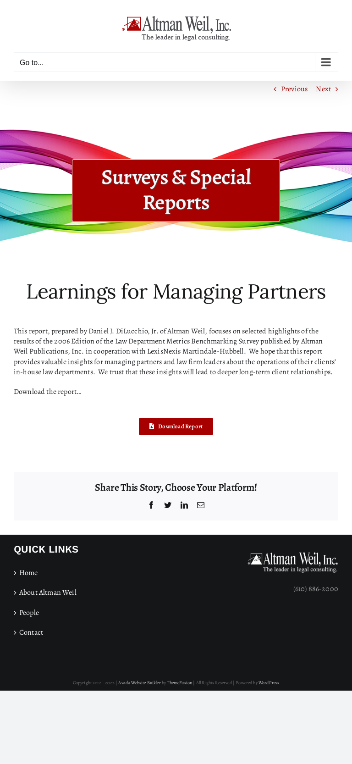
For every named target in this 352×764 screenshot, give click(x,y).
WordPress (268, 683)
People (29, 613)
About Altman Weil (48, 592)
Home (28, 573)
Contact (31, 632)
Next (323, 89)
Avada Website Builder (139, 683)
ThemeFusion (179, 683)
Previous (294, 89)
